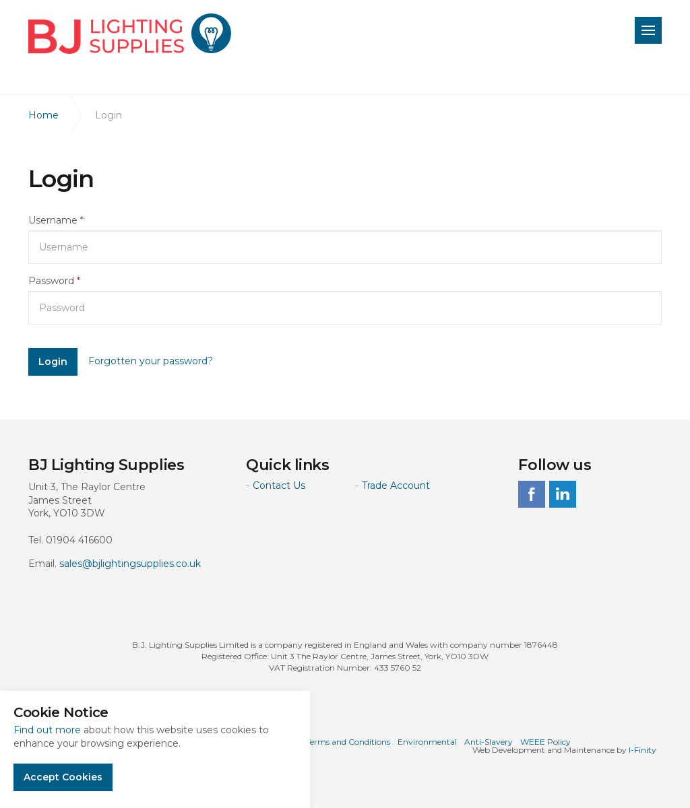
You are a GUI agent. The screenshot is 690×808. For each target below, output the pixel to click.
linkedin (562, 494)
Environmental (427, 742)
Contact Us (279, 485)
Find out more (47, 730)
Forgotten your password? (150, 361)
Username (56, 220)
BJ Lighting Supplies (129, 33)
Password (54, 281)
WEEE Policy (545, 742)
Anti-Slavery (488, 742)
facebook (531, 494)
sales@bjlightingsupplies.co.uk (130, 564)
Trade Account (396, 485)
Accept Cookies (63, 777)
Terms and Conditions (348, 742)
